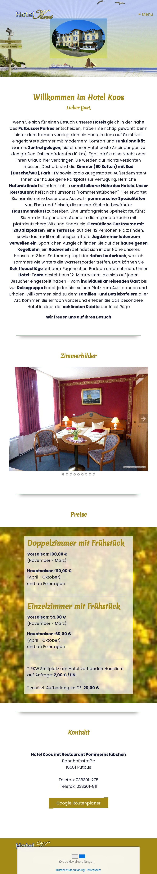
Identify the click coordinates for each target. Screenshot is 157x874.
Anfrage (96, 859)
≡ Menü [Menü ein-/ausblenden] (145, 14)
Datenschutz (46, 859)
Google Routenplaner (78, 803)
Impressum (73, 859)
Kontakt (116, 859)
